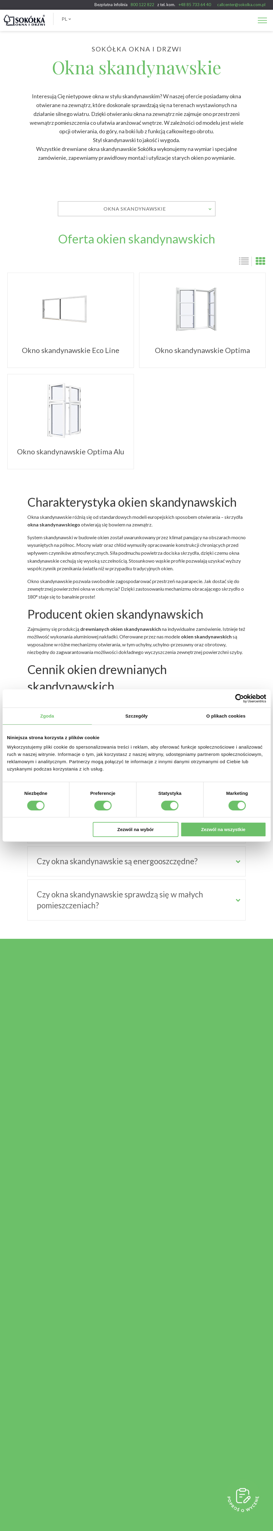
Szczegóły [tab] (136, 715)
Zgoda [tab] (47, 715)
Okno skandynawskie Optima (202, 323)
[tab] (136, 861)
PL (66, 19)
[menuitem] (66, 19)
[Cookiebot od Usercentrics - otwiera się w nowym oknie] (239, 698)
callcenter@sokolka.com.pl (241, 4)
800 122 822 (142, 4)
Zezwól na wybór (135, 829)
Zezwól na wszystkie (223, 829)
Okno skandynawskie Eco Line (71, 323)
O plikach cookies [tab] (225, 715)
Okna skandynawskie (158, 208)
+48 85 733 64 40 (194, 4)
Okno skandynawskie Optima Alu (71, 424)
